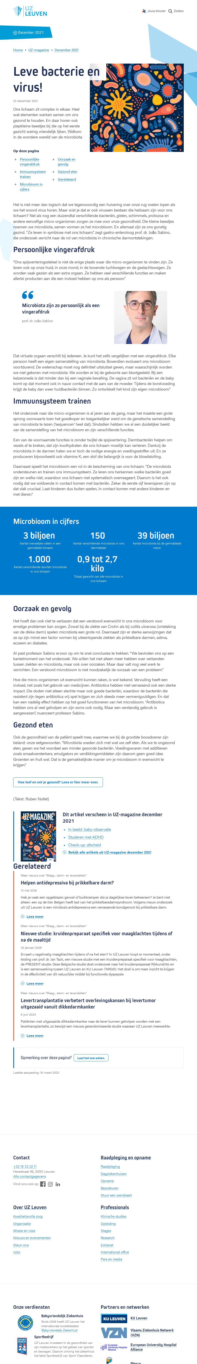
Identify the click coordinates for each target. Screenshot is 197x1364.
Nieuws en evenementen (32, 1237)
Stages (106, 1230)
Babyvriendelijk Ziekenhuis (59, 1330)
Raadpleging (110, 1166)
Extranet (107, 1244)
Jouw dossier (156, 11)
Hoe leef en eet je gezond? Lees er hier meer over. (58, 781)
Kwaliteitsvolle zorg (28, 1216)
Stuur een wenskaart (116, 1195)
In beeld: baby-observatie (89, 829)
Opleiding (108, 1223)
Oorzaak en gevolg (66, 161)
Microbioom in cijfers (31, 186)
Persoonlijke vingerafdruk (30, 161)
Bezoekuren (110, 1187)
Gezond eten (67, 171)
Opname (107, 1180)
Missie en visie (24, 1230)
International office (115, 1251)
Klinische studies (113, 1216)
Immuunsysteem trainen (33, 174)
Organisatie (22, 1223)
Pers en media (111, 1259)
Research (108, 1237)
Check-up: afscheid (84, 844)
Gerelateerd (67, 179)
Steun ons (21, 1244)
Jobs (16, 1251)
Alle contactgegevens (29, 1176)
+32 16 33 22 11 (24, 1166)
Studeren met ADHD (86, 837)
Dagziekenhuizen (114, 1173)
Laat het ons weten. (91, 1058)
